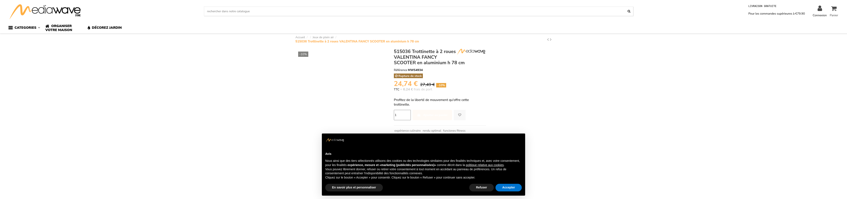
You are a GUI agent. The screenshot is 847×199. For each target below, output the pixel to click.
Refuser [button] (481, 187)
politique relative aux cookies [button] (485, 165)
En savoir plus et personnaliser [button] (354, 187)
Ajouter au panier (432, 115)
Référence (400, 70)
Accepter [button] (508, 187)
